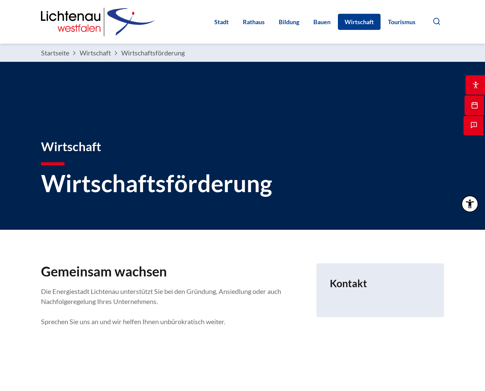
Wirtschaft (359, 22)
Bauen (321, 22)
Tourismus (401, 22)
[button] (436, 21)
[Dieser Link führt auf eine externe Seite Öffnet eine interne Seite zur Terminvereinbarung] (475, 109)
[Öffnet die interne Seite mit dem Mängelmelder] (475, 131)
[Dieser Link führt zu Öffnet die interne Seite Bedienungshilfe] (475, 87)
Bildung (289, 22)
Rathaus (254, 22)
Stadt (221, 22)
